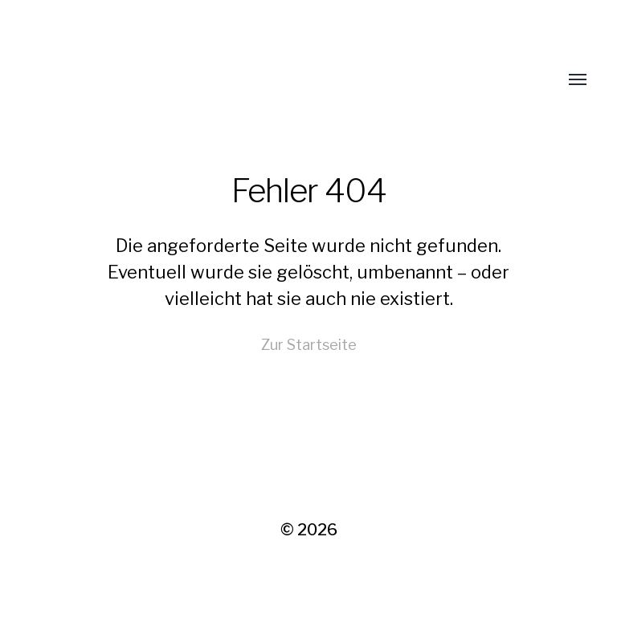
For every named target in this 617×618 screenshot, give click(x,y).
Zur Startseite (309, 344)
